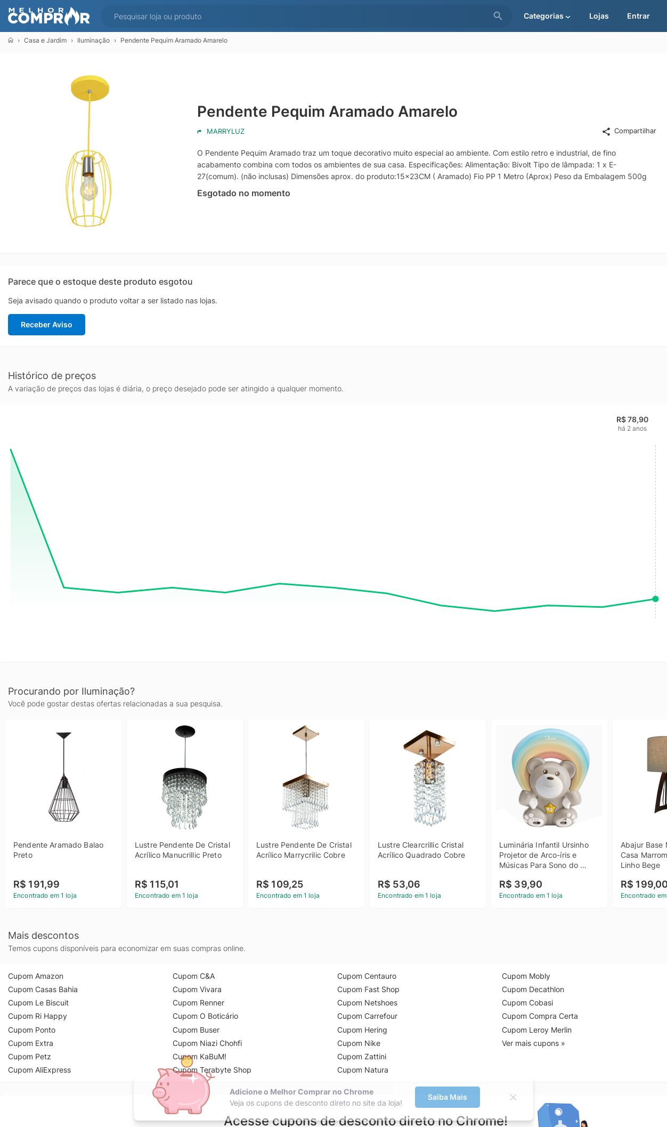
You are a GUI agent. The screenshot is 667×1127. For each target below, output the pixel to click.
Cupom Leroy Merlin (537, 1029)
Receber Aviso (46, 324)
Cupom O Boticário (205, 1015)
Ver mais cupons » (533, 1043)
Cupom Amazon (35, 975)
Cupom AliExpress (39, 1069)
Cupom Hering (362, 1029)
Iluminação (93, 40)
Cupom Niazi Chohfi (207, 1043)
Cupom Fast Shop (368, 989)
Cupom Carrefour (367, 1015)
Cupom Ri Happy (37, 1015)
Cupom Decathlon (533, 989)
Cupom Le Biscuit (38, 1002)
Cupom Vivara (197, 989)
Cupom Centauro (366, 975)
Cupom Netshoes (367, 1002)
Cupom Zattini (361, 1056)
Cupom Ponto (31, 1029)
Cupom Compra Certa (540, 1015)
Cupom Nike (358, 1043)
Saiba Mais (447, 1096)
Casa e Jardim (45, 40)
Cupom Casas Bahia (43, 989)
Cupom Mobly (526, 975)
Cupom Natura (362, 1069)
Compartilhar (628, 131)
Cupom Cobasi (527, 1002)
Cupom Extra (30, 1043)
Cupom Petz (29, 1056)
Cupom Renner (198, 1002)
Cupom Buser (196, 1029)
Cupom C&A (194, 975)
